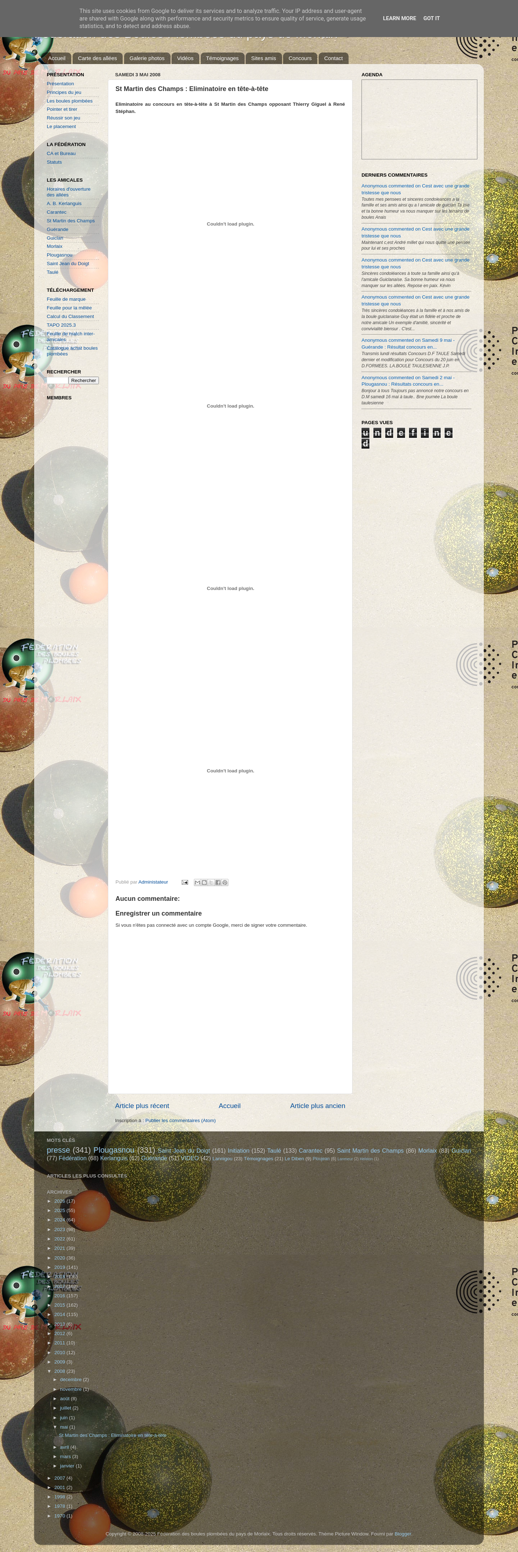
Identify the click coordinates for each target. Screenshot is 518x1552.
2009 (60, 1362)
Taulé (52, 272)
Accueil (56, 58)
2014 (60, 1314)
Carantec (57, 212)
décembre (71, 1379)
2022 (60, 1239)
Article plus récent (142, 1105)
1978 (60, 1506)
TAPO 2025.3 (61, 325)
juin (64, 1417)
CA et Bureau (61, 153)
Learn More (399, 18)
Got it (431, 18)
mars (66, 1456)
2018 (60, 1276)
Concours (300, 58)
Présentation (60, 83)
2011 (60, 1342)
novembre (71, 1389)
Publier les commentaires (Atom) (180, 1120)
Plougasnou (59, 255)
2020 (60, 1258)
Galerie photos (147, 58)
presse (58, 1149)
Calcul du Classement (70, 316)
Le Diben (294, 1158)
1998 (60, 1496)
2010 (60, 1352)
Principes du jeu (64, 92)
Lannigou (223, 1158)
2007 (60, 1478)
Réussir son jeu (63, 118)
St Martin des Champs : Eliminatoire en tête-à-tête (113, 1435)
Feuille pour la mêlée (69, 307)
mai (64, 1427)
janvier (68, 1466)
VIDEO (190, 1158)
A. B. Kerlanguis (64, 203)
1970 (60, 1516)
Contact (333, 58)
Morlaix (55, 246)
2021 (60, 1248)
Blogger (403, 1534)
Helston (366, 1159)
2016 (60, 1295)
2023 (60, 1229)
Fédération (72, 1158)
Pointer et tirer (62, 109)
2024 (60, 1219)
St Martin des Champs (71, 220)
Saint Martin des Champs (370, 1150)
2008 (60, 1371)
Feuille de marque (66, 299)
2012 (60, 1333)
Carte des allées (97, 58)
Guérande (57, 229)
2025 (60, 1210)
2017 (60, 1286)
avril (65, 1447)
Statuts (54, 162)
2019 (60, 1267)
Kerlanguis (114, 1158)
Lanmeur (345, 1159)
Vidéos (185, 58)
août (65, 1398)
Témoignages (222, 58)
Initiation (238, 1150)
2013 (60, 1324)
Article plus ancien (317, 1105)
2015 (60, 1305)
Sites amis (263, 58)
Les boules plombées (70, 101)
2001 (60, 1487)
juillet (66, 1408)
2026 (60, 1201)
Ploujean (321, 1158)
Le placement (61, 126)
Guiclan (55, 238)
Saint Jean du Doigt (68, 263)
